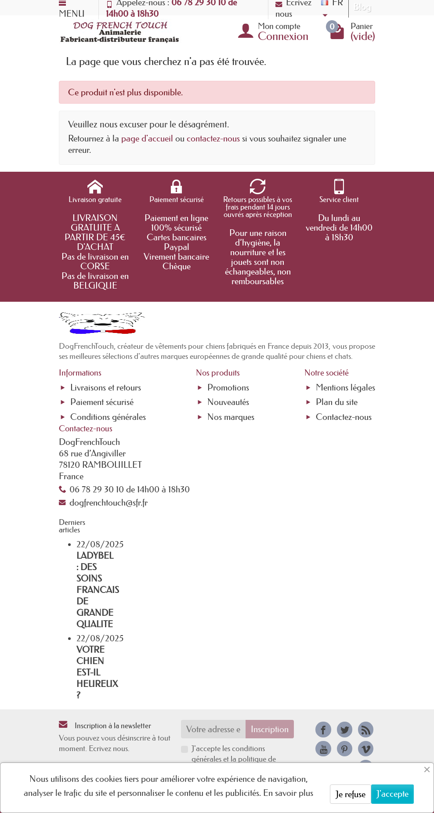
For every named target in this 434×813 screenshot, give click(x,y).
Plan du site (337, 402)
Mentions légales (345, 387)
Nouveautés (228, 402)
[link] (323, 729)
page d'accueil (147, 138)
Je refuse (350, 794)
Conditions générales (108, 417)
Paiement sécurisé (102, 402)
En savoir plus (288, 793)
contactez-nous (213, 138)
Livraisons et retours (105, 387)
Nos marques (230, 417)
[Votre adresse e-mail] (213, 729)
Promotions (228, 387)
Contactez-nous (344, 417)
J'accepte (392, 793)
